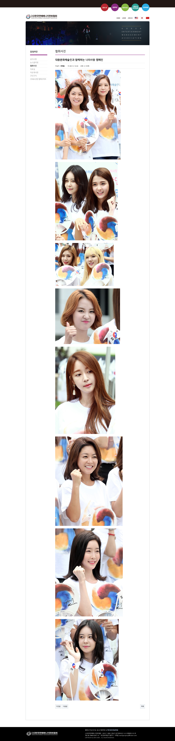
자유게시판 (34, 72)
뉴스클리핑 (34, 62)
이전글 (58, 706)
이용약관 (102, 730)
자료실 (32, 69)
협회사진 (33, 66)
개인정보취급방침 (112, 730)
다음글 (65, 706)
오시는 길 (95, 730)
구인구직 (33, 76)
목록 (142, 706)
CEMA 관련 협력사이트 (38, 79)
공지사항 (33, 59)
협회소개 (88, 730)
